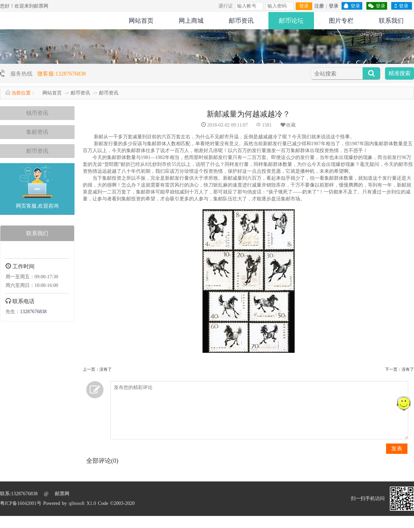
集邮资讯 (37, 132)
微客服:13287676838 (61, 74)
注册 (319, 6)
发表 (396, 448)
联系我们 (391, 20)
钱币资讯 (37, 113)
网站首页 (141, 20)
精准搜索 (399, 73)
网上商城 (191, 20)
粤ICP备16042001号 (20, 503)
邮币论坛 (291, 20)
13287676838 (33, 311)
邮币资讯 (241, 20)
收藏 (288, 125)
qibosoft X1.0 (82, 503)
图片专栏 (341, 20)
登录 (304, 6)
